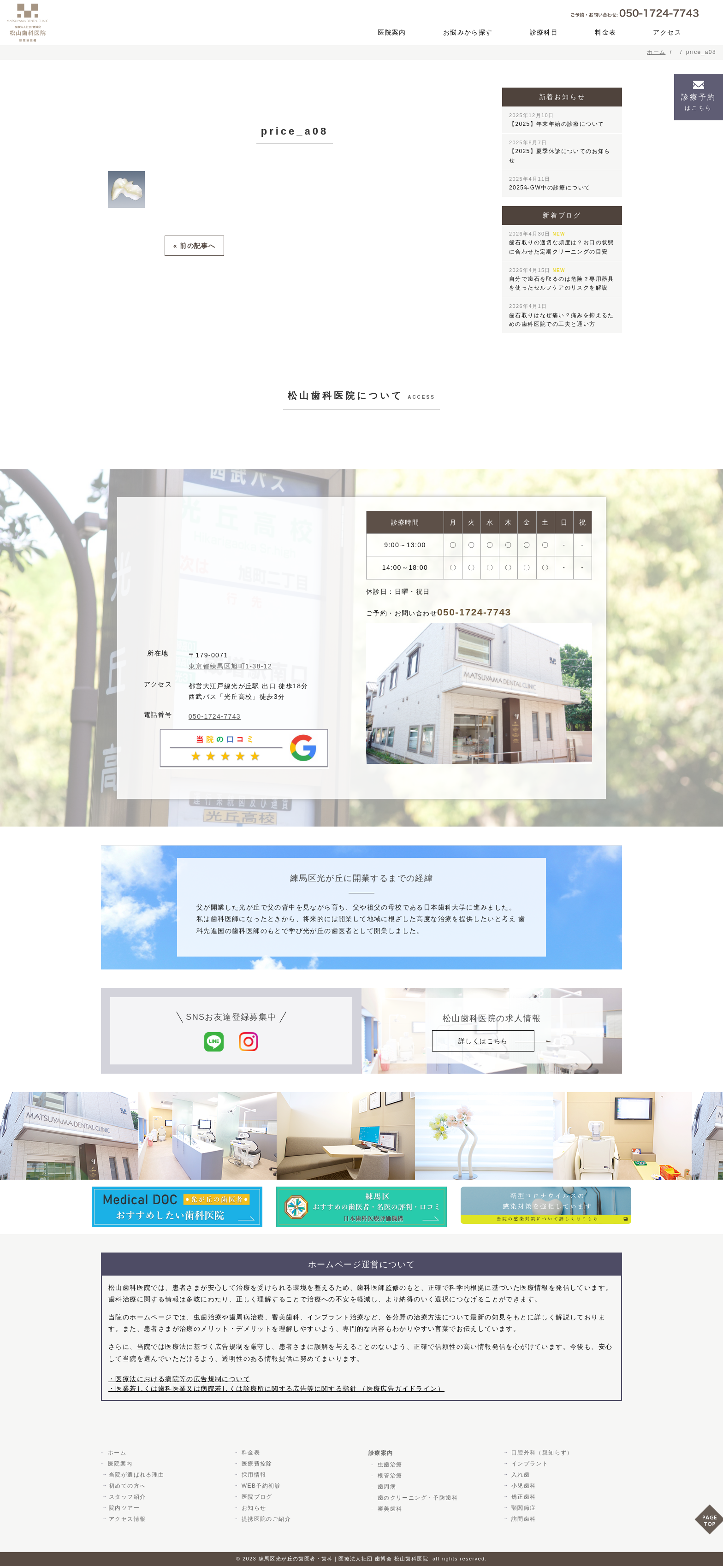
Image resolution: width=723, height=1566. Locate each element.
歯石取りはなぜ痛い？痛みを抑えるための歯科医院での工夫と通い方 (561, 315)
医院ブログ (255, 1497)
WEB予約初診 (259, 1486)
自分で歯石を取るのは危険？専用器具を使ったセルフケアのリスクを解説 (561, 279)
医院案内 (392, 32)
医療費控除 (255, 1463)
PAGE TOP (708, 1522)
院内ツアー (124, 1508)
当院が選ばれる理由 (137, 1474)
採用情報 (252, 1474)
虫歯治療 (388, 1464)
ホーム (116, 1452)
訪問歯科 (522, 1519)
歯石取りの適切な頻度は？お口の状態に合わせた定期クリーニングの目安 (561, 242)
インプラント (528, 1463)
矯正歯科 (522, 1497)
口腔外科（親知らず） (541, 1452)
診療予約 (698, 102)
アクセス (667, 32)
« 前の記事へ (194, 245)
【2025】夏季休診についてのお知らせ (559, 151)
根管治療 (388, 1475)
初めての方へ (127, 1486)
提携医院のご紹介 (265, 1519)
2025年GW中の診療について (549, 183)
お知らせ (252, 1508)
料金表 (605, 32)
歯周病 (385, 1486)
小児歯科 (522, 1486)
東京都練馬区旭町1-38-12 (230, 666)
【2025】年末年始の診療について (556, 119)
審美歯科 (388, 1509)
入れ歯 (519, 1474)
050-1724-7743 (215, 716)
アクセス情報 (127, 1519)
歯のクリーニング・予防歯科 (416, 1498)
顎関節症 (522, 1508)
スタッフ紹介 (127, 1497)
